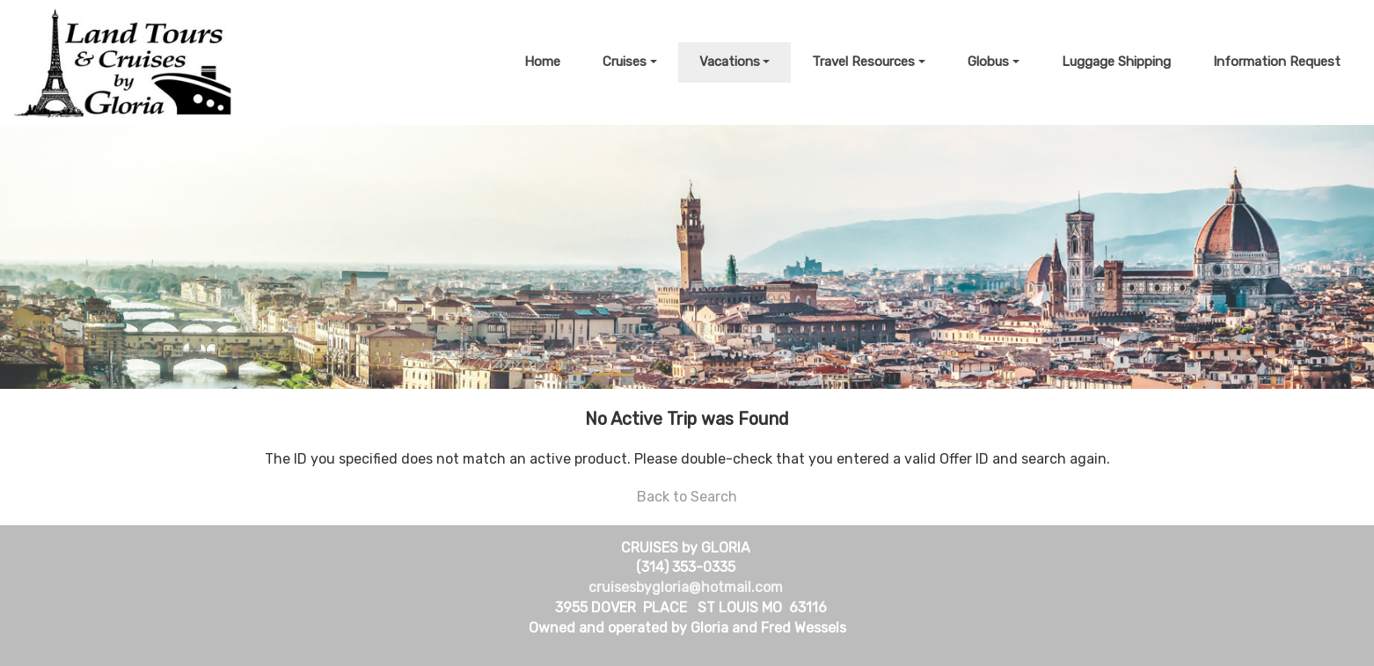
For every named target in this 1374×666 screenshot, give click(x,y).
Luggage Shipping (1116, 62)
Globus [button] (988, 62)
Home (542, 62)
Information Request (1277, 62)
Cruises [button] (625, 62)
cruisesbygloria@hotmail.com (685, 587)
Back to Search (687, 496)
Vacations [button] (729, 62)
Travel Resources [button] (863, 62)
